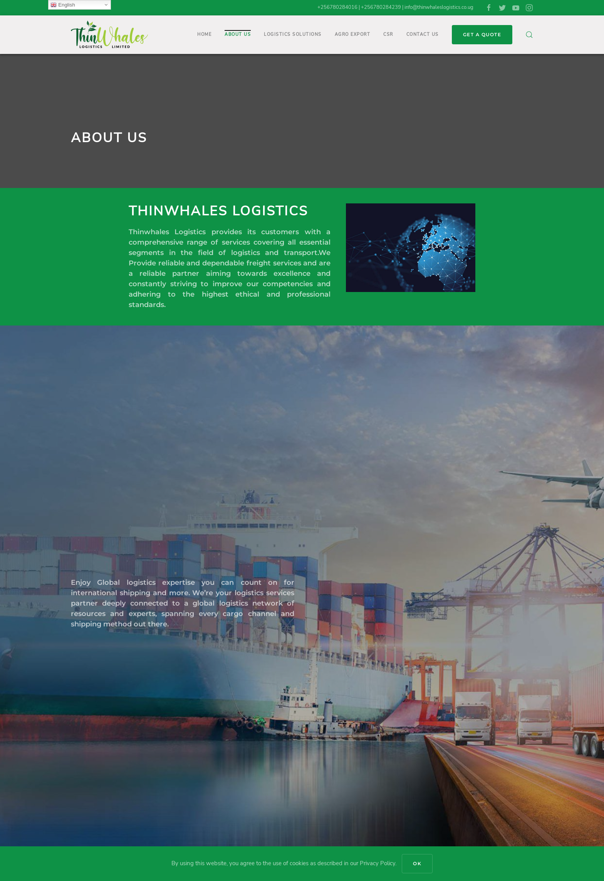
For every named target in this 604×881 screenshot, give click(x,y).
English (62, 5)
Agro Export (353, 34)
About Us (238, 34)
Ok (417, 863)
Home (204, 34)
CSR (388, 34)
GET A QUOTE (482, 34)
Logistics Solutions (293, 34)
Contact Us (422, 34)
